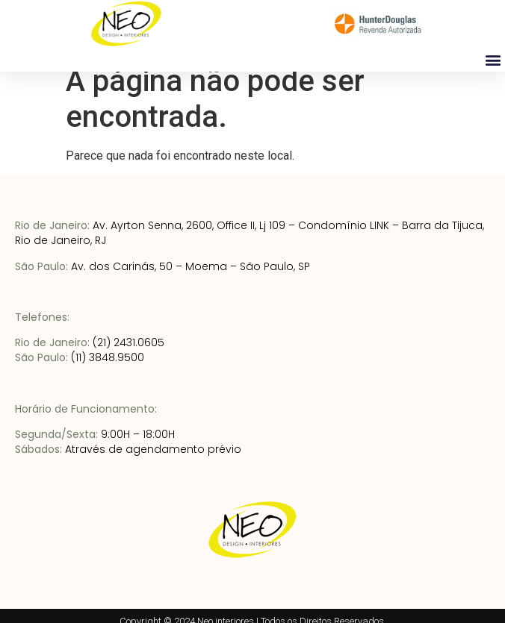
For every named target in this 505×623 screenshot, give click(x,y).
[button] (492, 59)
